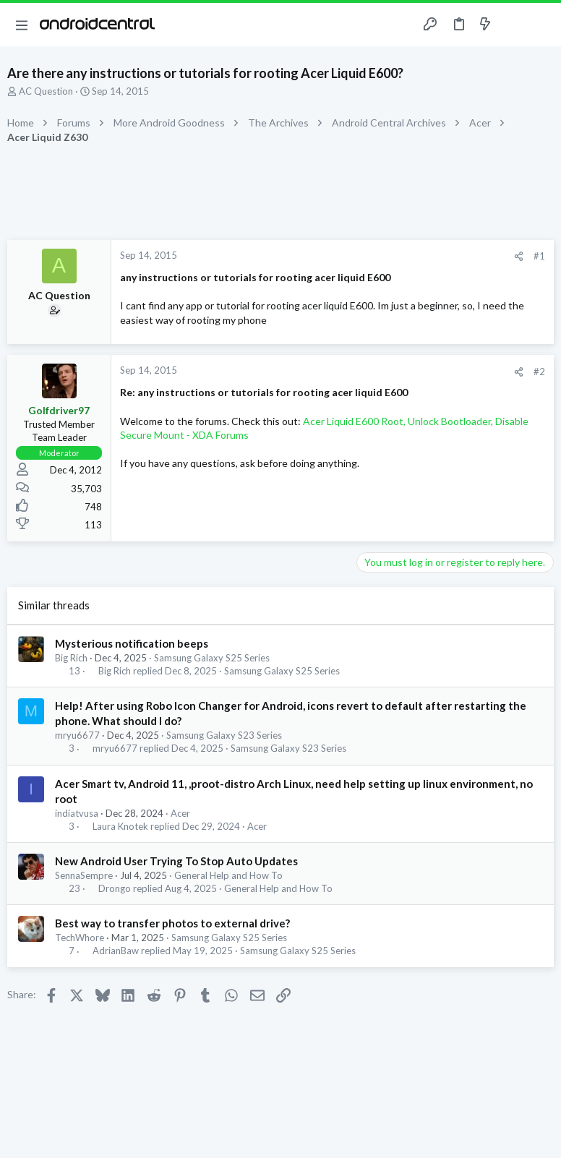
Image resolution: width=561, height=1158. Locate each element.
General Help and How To (228, 875)
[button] (21, 24)
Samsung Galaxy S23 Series (224, 735)
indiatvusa (76, 813)
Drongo (114, 888)
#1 (539, 256)
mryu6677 (77, 735)
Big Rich (71, 658)
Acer (180, 813)
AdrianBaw (116, 951)
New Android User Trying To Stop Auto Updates (176, 860)
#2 (539, 371)
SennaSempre (84, 875)
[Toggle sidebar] (513, 24)
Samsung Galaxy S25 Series (212, 658)
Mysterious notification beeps (131, 643)
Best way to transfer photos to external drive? (172, 923)
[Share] (518, 256)
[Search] (541, 25)
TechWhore (79, 937)
